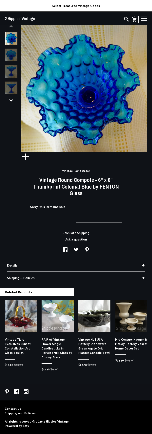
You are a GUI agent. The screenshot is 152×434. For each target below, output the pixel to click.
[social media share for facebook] (65, 250)
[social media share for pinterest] (87, 250)
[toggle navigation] (144, 18)
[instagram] (26, 392)
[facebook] (17, 392)
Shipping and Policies (20, 413)
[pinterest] (7, 392)
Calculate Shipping (76, 233)
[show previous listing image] (11, 26)
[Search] (126, 19)
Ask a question (76, 239)
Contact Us (13, 408)
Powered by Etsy (17, 426)
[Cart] (134, 20)
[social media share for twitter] (76, 250)
